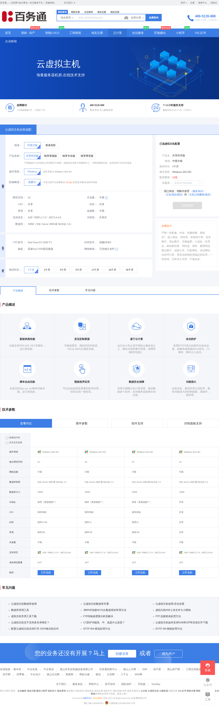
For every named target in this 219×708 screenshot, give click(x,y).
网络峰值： (90, 249)
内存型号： (90, 242)
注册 (192, 2)
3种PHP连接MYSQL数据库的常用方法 (103, 610)
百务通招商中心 (108, 669)
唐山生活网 (53, 674)
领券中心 (202, 2)
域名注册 (101, 12)
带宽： (22, 211)
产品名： (167, 155)
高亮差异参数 (14, 442)
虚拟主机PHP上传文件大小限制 (172, 610)
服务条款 (77, 684)
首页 (8, 32)
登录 (183, 2)
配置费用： (166, 177)
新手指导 (110, 684)
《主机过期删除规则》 (199, 194)
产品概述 (18, 290)
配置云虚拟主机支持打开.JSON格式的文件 (34, 628)
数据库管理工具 (19, 610)
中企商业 (49, 669)
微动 (98, 674)
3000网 (138, 674)
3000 (144, 669)
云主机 (144, 691)
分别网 (111, 674)
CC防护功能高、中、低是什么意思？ (103, 622)
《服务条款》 (197, 191)
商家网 (69, 674)
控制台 (214, 2)
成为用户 (168, 654)
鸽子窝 (157, 669)
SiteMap (155, 684)
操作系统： (15, 171)
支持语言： (19, 217)
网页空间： (19, 197)
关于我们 (61, 684)
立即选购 (46, 572)
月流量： (92, 197)
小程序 (180, 32)
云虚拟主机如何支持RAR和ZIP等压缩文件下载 (180, 622)
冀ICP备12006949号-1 (94, 703)
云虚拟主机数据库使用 (23, 603)
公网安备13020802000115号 (120, 703)
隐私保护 (126, 684)
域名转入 (52, 691)
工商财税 (75, 32)
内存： (93, 204)
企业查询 (88, 12)
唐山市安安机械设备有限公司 (76, 669)
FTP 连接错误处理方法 (167, 616)
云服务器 (163, 691)
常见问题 (90, 290)
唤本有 (17, 669)
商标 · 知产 (28, 32)
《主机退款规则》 (174, 194)
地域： (18, 145)
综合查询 (67, 18)
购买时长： (15, 269)
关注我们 (70, 3)
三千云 (124, 674)
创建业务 (122, 654)
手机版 (141, 684)
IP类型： (92, 217)
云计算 (117, 32)
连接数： (92, 211)
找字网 (6, 674)
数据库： (20, 224)
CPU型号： (19, 242)
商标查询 (62, 12)
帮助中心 (94, 684)
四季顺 (20, 674)
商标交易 (75, 12)
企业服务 (22, 691)
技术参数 (54, 290)
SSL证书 (200, 32)
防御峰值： (15, 182)
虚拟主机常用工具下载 (23, 616)
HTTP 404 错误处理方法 (95, 628)
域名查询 (61, 691)
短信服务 (138, 32)
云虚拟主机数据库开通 (95, 603)
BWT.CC (87, 698)
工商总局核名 (193, 669)
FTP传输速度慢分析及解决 (97, 616)
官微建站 (160, 32)
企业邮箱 (11, 41)
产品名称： (15, 156)
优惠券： (167, 183)
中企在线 (32, 669)
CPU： (22, 204)
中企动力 (35, 674)
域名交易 (114, 12)
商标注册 (84, 674)
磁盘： (22, 249)
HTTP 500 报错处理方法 (167, 628)
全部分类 (137, 18)
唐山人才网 (129, 669)
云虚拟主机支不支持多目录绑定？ (29, 622)
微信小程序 (41, 691)
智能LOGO (52, 32)
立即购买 (187, 205)
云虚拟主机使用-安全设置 (169, 603)
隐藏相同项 (13, 437)
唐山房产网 (173, 669)
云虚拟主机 (153, 691)
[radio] (32, 145)
